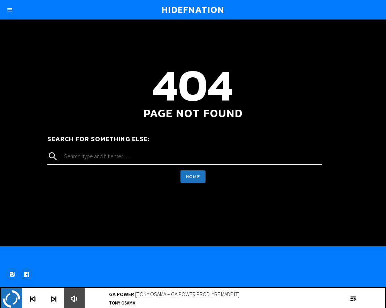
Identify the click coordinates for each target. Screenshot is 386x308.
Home (193, 176)
